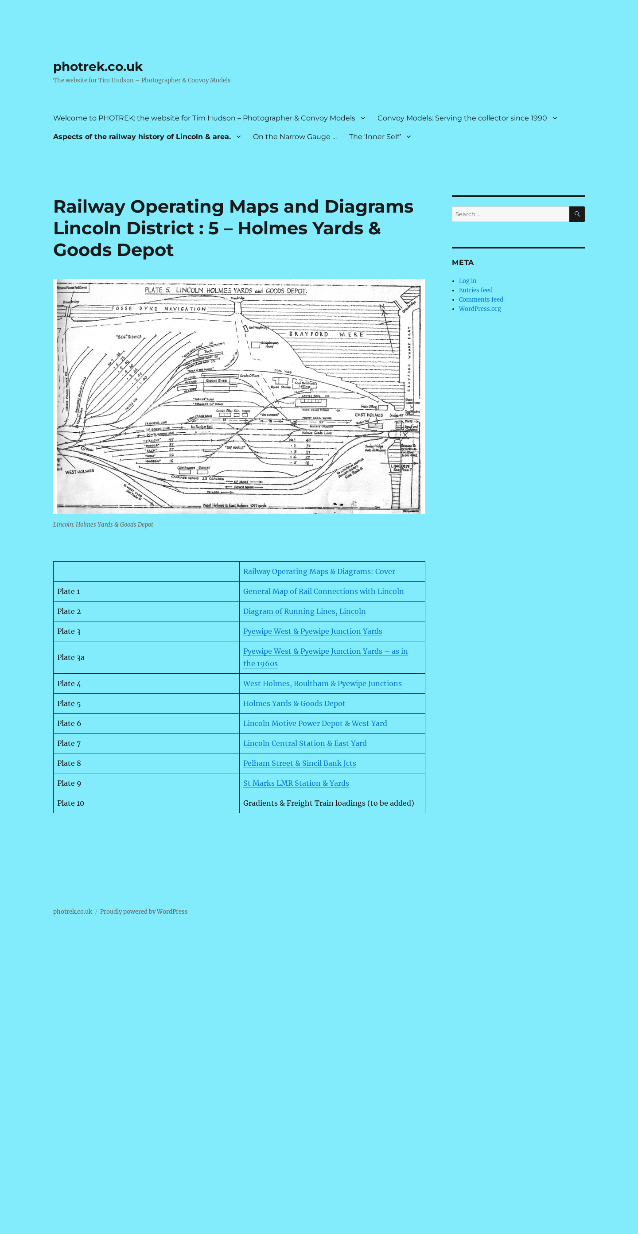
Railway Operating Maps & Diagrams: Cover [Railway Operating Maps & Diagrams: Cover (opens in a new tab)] (319, 571)
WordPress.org (480, 309)
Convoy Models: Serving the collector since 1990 (462, 118)
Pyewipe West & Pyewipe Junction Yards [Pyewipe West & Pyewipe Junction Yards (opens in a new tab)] (312, 631)
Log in (468, 281)
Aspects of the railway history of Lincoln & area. (142, 136)
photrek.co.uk (98, 66)
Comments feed (481, 299)
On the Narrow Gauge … (295, 136)
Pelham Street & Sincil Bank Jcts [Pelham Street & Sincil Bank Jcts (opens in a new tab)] (299, 763)
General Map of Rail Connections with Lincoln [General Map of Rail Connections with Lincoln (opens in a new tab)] (323, 591)
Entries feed (476, 290)
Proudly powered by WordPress (144, 912)
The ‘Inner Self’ (375, 136)
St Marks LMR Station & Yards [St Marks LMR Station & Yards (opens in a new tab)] (296, 783)
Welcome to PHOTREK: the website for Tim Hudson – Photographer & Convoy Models (204, 118)
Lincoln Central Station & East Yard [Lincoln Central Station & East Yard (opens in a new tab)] (305, 743)
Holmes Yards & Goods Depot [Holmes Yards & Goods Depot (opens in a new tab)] (294, 703)
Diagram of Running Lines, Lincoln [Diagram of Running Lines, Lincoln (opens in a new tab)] (304, 611)
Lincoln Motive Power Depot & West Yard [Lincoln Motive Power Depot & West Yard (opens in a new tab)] (315, 723)
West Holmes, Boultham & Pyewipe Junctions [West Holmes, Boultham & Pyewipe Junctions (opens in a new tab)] (322, 683)
